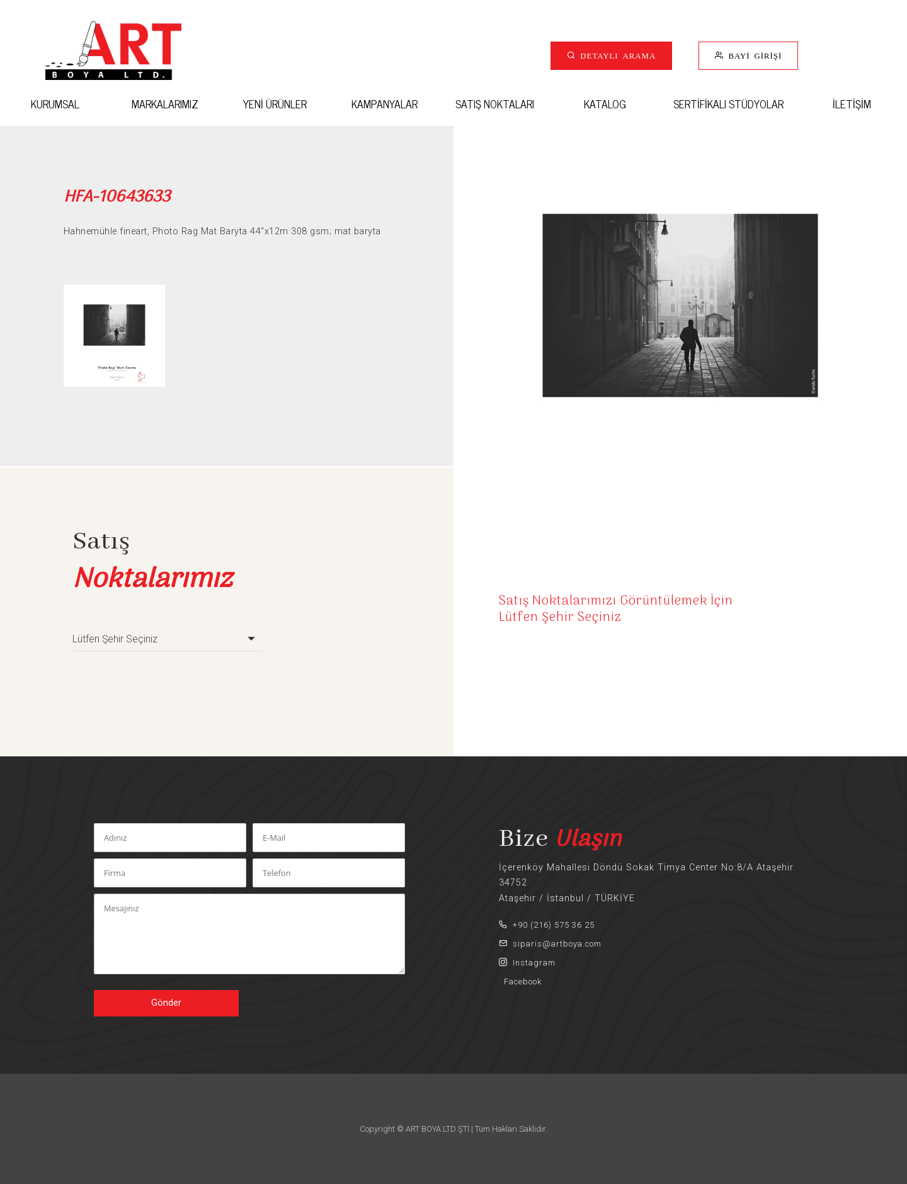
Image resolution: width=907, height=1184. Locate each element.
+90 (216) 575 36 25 (547, 925)
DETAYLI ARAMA (616, 55)
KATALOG (605, 103)
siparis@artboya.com (550, 943)
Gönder (166, 1003)
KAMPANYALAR (384, 103)
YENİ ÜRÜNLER (275, 103)
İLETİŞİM (852, 103)
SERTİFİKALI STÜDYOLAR (728, 103)
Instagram (527, 962)
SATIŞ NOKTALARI (494, 103)
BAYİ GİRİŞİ (753, 55)
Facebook (520, 981)
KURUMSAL (55, 103)
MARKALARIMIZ (165, 103)
